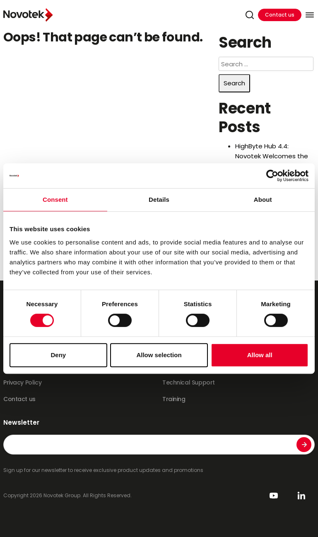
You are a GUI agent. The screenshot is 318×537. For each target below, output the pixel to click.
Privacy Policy (22, 382)
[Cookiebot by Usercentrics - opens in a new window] (272, 175)
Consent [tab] (55, 199)
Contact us (279, 14)
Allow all (259, 354)
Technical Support (188, 382)
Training (174, 399)
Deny (58, 354)
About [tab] (263, 199)
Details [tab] (159, 199)
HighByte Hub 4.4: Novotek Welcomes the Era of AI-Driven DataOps (273, 156)
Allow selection (158, 354)
